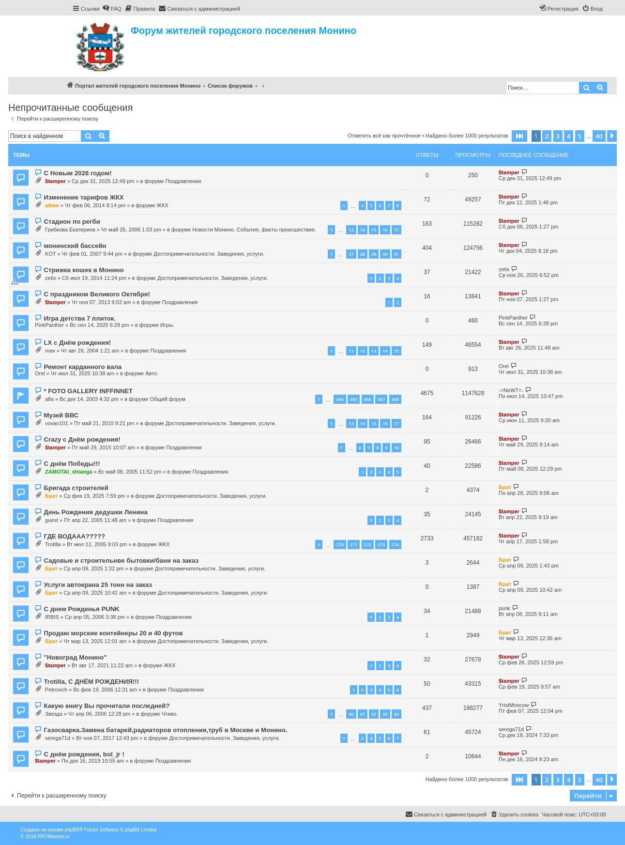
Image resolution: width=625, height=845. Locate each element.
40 (384, 254)
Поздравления (183, 181)
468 (395, 399)
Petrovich (56, 689)
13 (351, 230)
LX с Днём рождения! (77, 342)
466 (367, 399)
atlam (52, 205)
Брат (51, 496)
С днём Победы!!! (72, 463)
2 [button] (547, 136)
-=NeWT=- (511, 390)
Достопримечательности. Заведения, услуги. (208, 254)
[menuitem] (112, 9)
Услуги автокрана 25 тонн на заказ (98, 584)
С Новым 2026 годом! (77, 173)
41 (396, 254)
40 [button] (599, 136)
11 (351, 351)
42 (373, 714)
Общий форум (167, 399)
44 (396, 714)
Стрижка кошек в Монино (83, 270)
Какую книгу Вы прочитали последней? (106, 705)
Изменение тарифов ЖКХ (83, 197)
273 (381, 544)
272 (367, 544)
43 (384, 714)
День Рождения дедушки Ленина (95, 512)
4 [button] (568, 136)
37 (351, 254)
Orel (40, 373)
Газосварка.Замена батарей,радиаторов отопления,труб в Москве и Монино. (165, 730)
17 (396, 230)
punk (504, 608)
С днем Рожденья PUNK (81, 609)
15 (373, 230)
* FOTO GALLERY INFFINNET (88, 391)
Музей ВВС (61, 415)
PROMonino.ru (53, 836)
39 (373, 254)
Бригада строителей (76, 488)
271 (353, 544)
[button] (519, 136)
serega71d (57, 738)
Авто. (151, 373)
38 (362, 254)
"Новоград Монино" (75, 657)
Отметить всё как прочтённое (384, 135)
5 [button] (579, 136)
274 (395, 544)
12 (362, 351)
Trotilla (53, 544)
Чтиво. (170, 714)
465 (353, 399)
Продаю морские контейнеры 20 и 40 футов (113, 633)
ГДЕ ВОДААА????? (74, 536)
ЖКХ (162, 205)
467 (381, 399)
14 (362, 230)
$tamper (55, 181)
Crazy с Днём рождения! (82, 439)
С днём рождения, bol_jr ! (84, 754)
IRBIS (52, 617)
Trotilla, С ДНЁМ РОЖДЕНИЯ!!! (91, 681)
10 (396, 448)
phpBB (72, 829)
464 (339, 399)
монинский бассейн (75, 245)
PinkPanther (49, 325)
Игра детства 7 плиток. (80, 318)
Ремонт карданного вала (83, 366)
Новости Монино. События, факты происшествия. (254, 229)
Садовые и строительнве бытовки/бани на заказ (121, 560)
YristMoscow (514, 705)
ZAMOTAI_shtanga (68, 472)
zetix (50, 278)
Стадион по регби (72, 221)
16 (384, 230)
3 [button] (558, 136)
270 (339, 544)
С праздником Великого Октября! (97, 294)
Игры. (167, 325)
